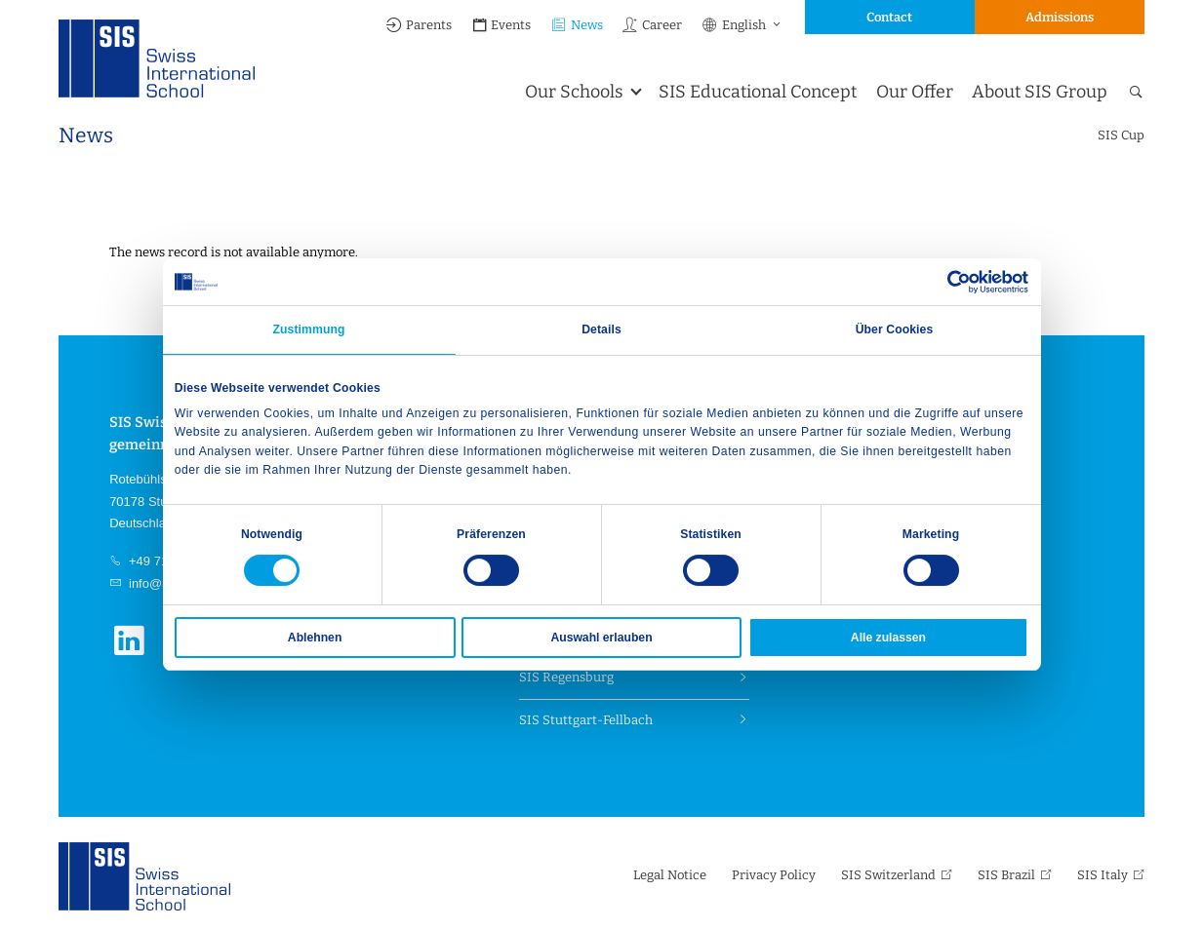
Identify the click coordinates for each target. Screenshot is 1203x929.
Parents (418, 25)
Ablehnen (314, 637)
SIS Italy (1102, 875)
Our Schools (574, 91)
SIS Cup (1121, 135)
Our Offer (914, 91)
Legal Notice (669, 875)
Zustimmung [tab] (308, 329)
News (576, 25)
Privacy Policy (774, 875)
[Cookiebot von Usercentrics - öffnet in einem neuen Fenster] (943, 281)
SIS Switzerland (888, 875)
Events (501, 25)
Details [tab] (601, 329)
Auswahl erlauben (601, 637)
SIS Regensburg (566, 677)
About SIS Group (1039, 91)
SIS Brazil (1006, 875)
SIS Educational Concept (758, 91)
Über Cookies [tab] (895, 329)
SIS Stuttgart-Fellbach (586, 720)
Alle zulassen (888, 637)
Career (652, 25)
